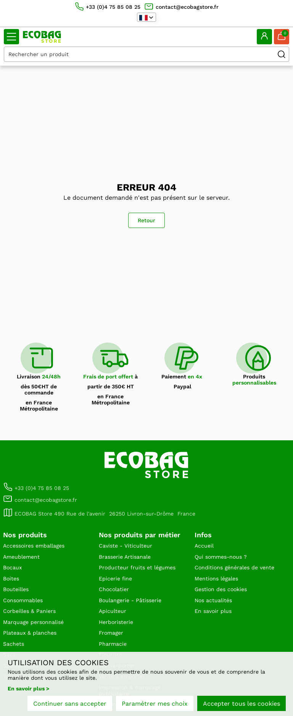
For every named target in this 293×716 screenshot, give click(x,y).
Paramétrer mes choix (155, 703)
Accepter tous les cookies (241, 703)
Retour (146, 220)
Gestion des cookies (221, 589)
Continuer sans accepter (69, 703)
